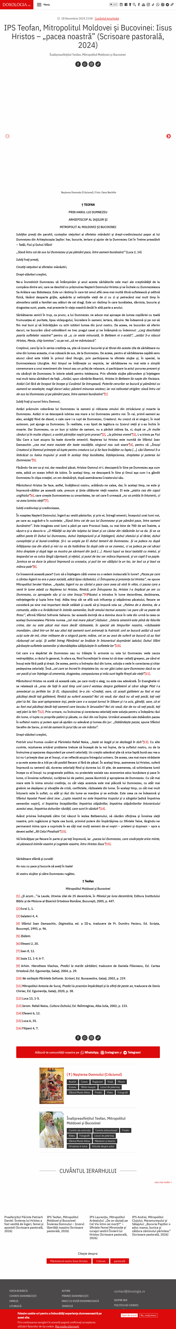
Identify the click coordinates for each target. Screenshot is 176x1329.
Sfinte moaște (88, 1087)
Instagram (112, 1052)
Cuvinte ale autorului (80, 1130)
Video (110, 1092)
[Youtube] (143, 4)
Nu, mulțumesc (148, 1315)
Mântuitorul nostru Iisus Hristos (69, 1261)
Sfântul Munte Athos (79, 1092)
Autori (66, 1290)
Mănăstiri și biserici (105, 1141)
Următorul (169, 136)
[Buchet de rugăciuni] (130, 4)
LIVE (115, 4)
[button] (43, 4)
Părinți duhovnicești (75, 1296)
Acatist (72, 1081)
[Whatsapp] (84, 64)
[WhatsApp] (158, 4)
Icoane (72, 1087)
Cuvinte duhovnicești (106, 1130)
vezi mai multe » (163, 1182)
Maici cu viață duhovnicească (80, 1301)
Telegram (134, 1052)
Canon (84, 1081)
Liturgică (15, 1306)
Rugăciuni (97, 1081)
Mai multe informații (67, 1326)
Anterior (7, 136)
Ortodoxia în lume (78, 1146)
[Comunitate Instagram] (163, 4)
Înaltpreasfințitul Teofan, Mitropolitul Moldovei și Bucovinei (88, 54)
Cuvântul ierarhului (107, 18)
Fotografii (123, 1092)
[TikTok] (153, 4)
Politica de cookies (126, 1305)
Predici (98, 1092)
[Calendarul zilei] (126, 4)
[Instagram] (148, 4)
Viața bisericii (18, 1290)
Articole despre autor (103, 1146)
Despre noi (120, 1300)
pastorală (119, 1261)
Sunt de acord (129, 1315)
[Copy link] (98, 64)
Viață (110, 1081)
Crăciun (100, 1261)
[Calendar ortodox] (121, 4)
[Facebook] (139, 4)
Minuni (121, 1081)
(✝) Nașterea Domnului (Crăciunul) (94, 1074)
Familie (13, 1301)
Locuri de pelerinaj (110, 1087)
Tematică (67, 1306)
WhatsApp (91, 1052)
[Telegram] (168, 4)
